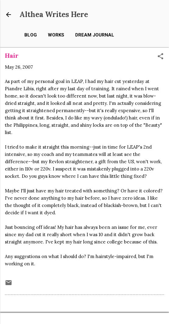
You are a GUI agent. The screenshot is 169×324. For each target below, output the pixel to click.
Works (56, 35)
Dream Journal (94, 35)
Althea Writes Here (53, 14)
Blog (30, 35)
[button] (160, 57)
